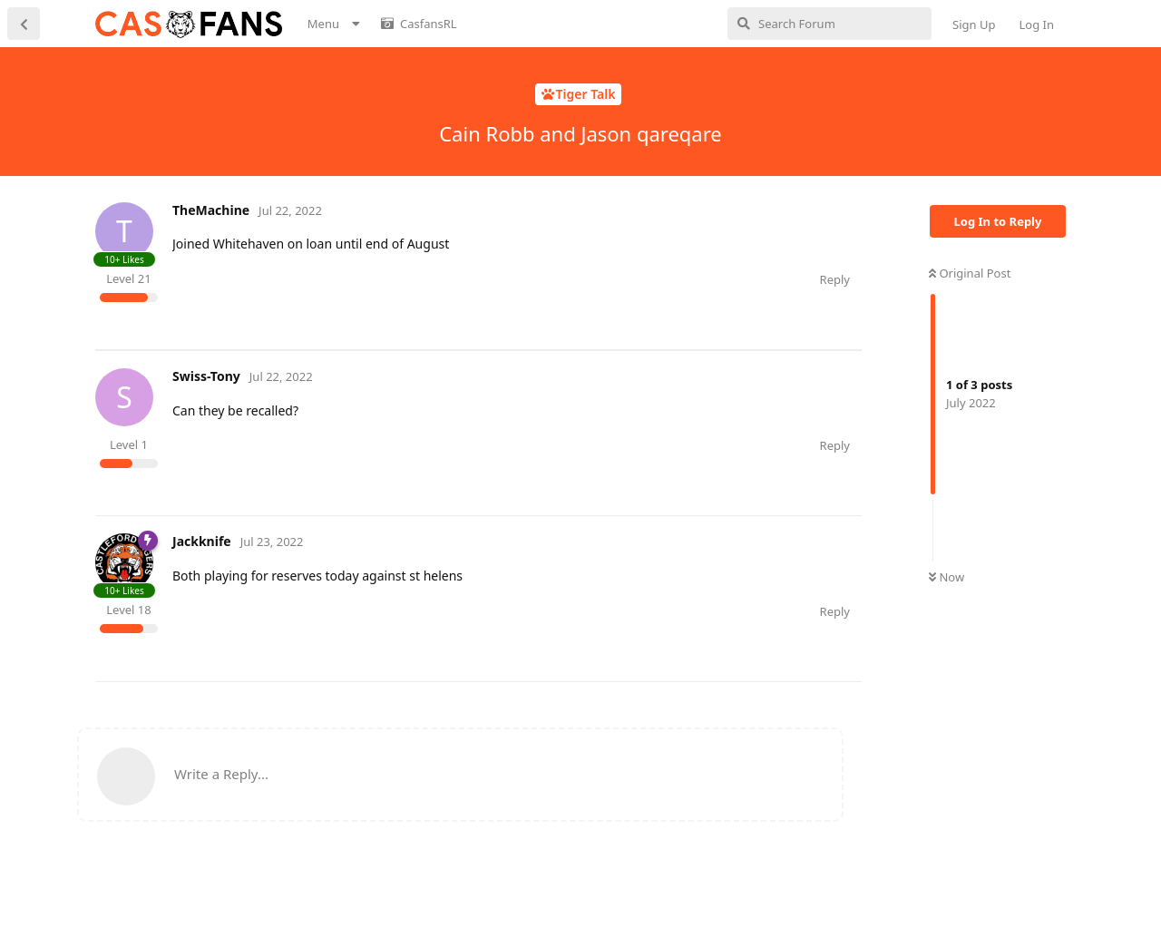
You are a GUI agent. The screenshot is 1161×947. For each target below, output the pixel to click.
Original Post (969, 273)
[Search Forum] (829, 23)
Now (946, 577)
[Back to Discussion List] (23, 23)
